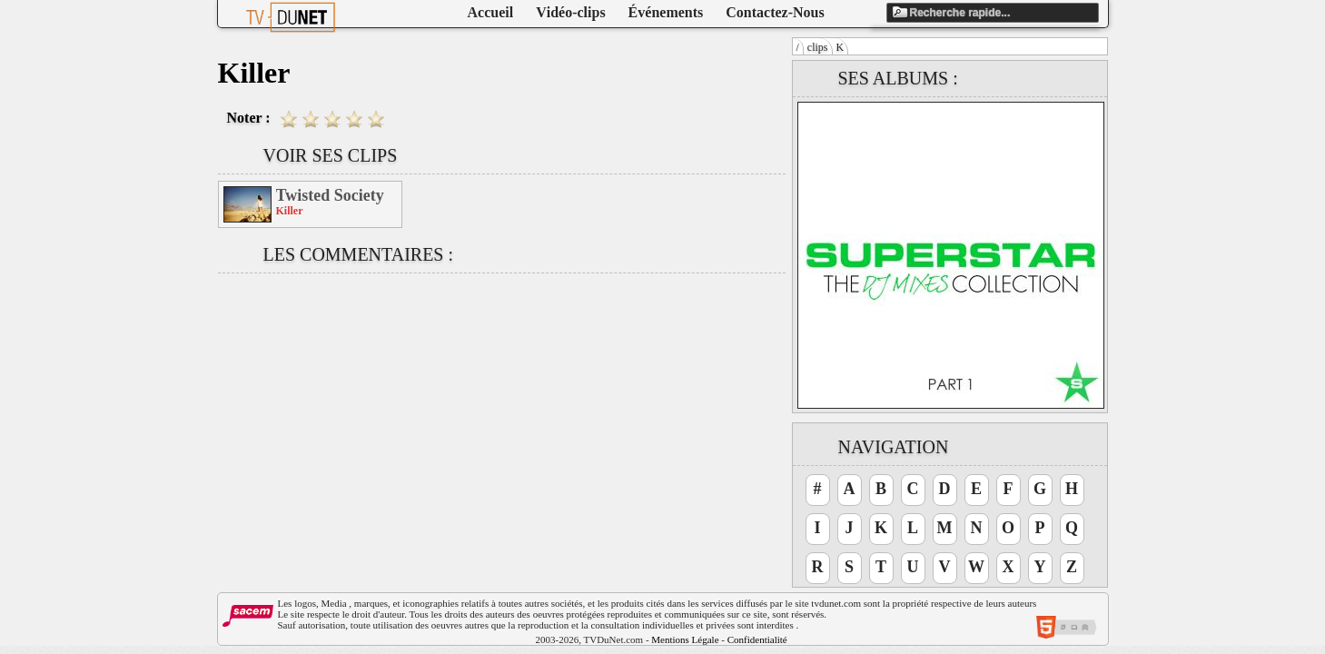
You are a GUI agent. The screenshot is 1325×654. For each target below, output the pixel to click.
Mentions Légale (684, 639)
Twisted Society (330, 195)
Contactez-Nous (775, 12)
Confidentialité (757, 639)
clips (817, 47)
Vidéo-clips (570, 12)
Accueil (491, 12)
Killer (289, 210)
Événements (666, 12)
